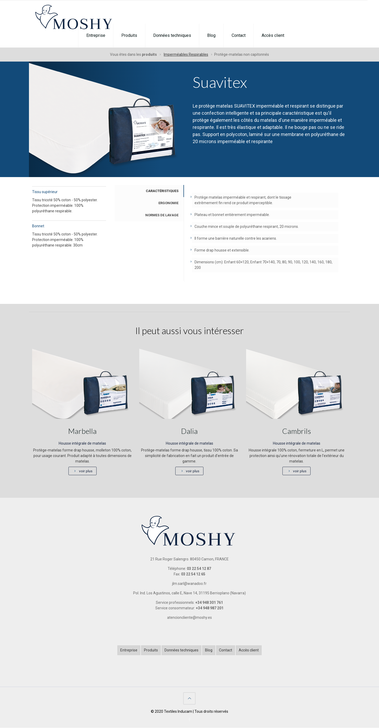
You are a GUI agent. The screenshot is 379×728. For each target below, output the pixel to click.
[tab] (149, 191)
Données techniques (181, 650)
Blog (208, 650)
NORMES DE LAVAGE (161, 215)
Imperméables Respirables (186, 54)
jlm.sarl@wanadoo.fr (189, 584)
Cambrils (296, 430)
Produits (151, 650)
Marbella (82, 430)
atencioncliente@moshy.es (189, 618)
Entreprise (128, 650)
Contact (225, 650)
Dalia (189, 430)
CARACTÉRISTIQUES (162, 191)
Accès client (249, 650)
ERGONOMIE (168, 203)
